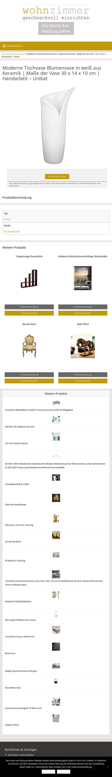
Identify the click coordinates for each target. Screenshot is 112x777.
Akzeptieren (48, 771)
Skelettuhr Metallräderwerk (18, 601)
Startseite (6, 54)
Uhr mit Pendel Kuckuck (16, 443)
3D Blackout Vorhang (15, 560)
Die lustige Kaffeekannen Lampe (20, 620)
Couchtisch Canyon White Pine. (20, 636)
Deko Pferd (83, 324)
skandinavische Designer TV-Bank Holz (23, 708)
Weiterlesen (63, 771)
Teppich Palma (12, 724)
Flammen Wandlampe (15, 504)
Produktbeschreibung (29, 307)
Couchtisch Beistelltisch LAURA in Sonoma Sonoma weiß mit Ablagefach (39, 410)
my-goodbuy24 (19, 54)
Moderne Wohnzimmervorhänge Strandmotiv (82, 256)
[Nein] (108, 766)
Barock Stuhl (29, 324)
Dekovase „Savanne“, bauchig (19, 525)
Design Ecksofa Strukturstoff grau (21, 671)
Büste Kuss (10, 653)
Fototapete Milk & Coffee (17, 484)
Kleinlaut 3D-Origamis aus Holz (19, 426)
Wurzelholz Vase (13, 687)
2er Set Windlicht (13, 541)
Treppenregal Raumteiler (29, 256)
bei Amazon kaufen (57, 176)
